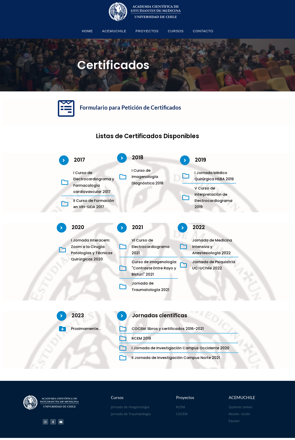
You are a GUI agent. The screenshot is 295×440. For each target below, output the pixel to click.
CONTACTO (203, 31)
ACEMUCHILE (114, 31)
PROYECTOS (147, 31)
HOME (87, 31)
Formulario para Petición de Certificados (130, 107)
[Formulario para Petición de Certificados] (66, 108)
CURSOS (175, 31)
